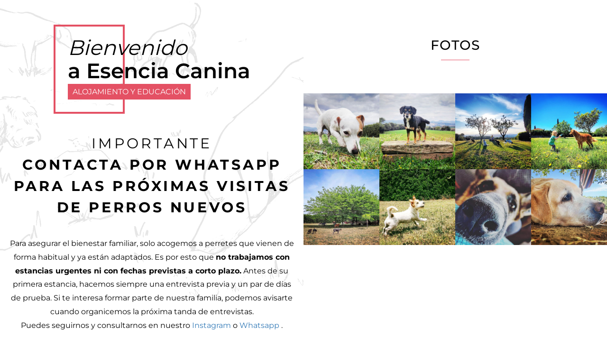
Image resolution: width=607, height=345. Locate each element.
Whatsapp (259, 325)
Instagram (211, 325)
